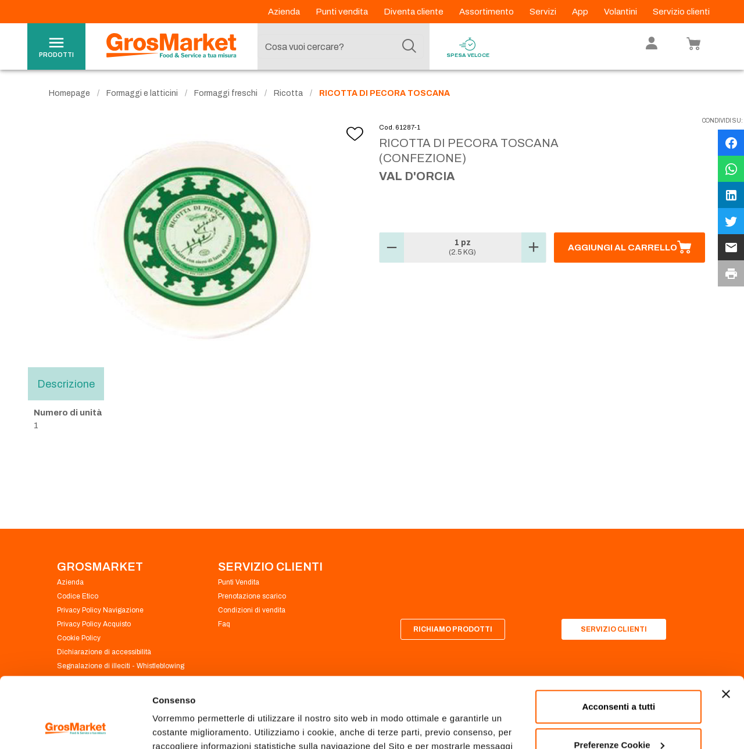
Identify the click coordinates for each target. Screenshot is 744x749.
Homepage (69, 93)
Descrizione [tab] (66, 383)
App (581, 11)
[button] (392, 247)
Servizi (544, 11)
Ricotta (288, 93)
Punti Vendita (238, 582)
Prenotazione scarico (252, 596)
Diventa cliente (414, 11)
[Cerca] (409, 46)
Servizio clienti (681, 11)
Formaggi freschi (225, 93)
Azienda (285, 11)
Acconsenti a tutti (618, 641)
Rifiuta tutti (619, 717)
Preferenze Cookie (191, 726)
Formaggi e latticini (142, 93)
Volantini (621, 11)
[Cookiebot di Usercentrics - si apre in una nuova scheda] (75, 726)
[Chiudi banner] (726, 628)
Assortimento (487, 11)
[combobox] (340, 46)
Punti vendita (343, 11)
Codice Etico (77, 596)
